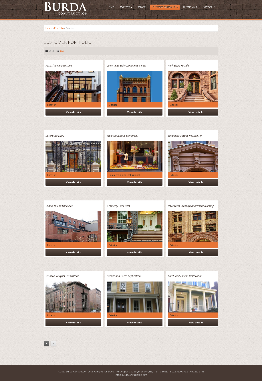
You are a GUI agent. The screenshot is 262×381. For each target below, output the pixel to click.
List (62, 51)
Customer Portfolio (163, 7)
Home (111, 7)
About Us (125, 7)
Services (142, 7)
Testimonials (190, 7)
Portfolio (59, 28)
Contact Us (209, 7)
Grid (51, 51)
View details (73, 112)
